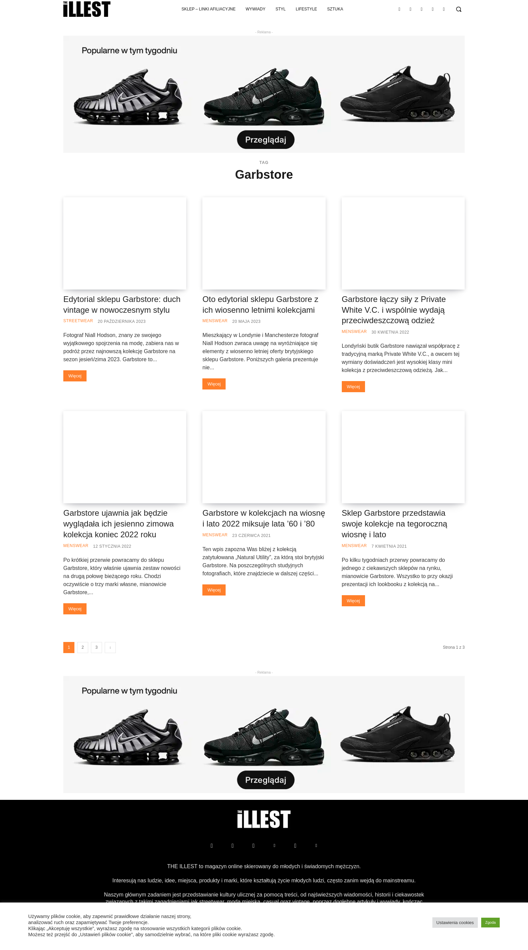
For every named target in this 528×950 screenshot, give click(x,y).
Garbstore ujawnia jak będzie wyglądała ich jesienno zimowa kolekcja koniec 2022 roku (118, 523)
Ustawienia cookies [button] (455, 922)
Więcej (74, 375)
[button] (459, 9)
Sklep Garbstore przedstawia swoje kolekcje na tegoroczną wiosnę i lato (395, 523)
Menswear (215, 320)
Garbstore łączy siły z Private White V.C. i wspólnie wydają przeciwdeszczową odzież (394, 310)
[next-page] (110, 647)
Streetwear (78, 320)
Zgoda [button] (490, 922)
